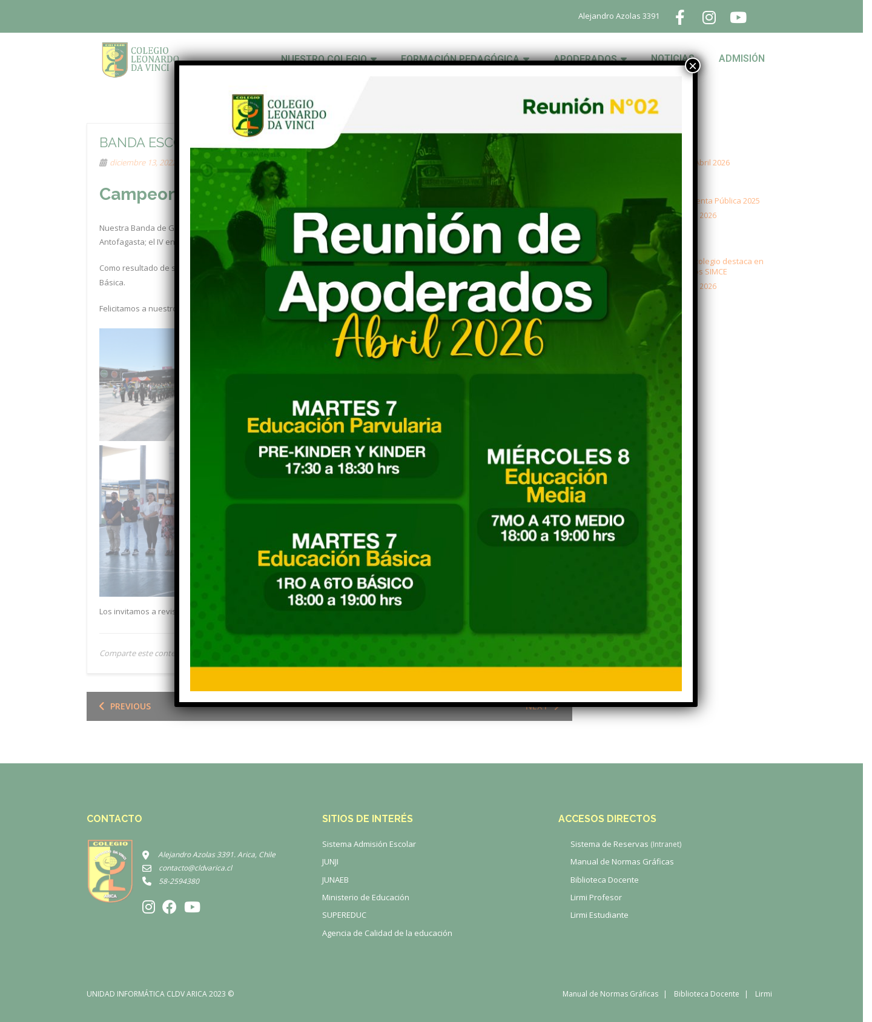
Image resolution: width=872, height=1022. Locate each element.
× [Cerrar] (693, 65)
